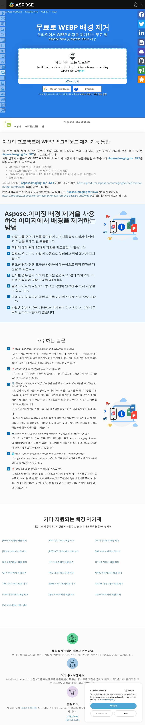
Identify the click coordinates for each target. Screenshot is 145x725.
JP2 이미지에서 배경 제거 (107, 540)
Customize (101, 713)
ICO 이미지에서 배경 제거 (14, 605)
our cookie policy (108, 700)
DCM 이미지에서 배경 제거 (15, 594)
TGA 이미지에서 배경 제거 (15, 583)
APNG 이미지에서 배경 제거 (108, 572)
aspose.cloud (79, 39)
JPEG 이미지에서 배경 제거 (61, 540)
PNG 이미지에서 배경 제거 (61, 572)
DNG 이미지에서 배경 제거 (108, 594)
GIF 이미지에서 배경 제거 (14, 572)
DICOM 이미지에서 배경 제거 (109, 583)
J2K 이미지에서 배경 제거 (14, 551)
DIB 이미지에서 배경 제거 (14, 562)
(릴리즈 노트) (72, 719)
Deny (125, 713)
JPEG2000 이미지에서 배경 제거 (64, 551)
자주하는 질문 (31, 126)
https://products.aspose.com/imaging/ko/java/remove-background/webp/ (47, 195)
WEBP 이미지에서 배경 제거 (62, 583)
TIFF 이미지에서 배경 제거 (61, 562)
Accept (113, 706)
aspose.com (57, 39)
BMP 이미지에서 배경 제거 (108, 551)
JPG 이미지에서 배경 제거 (14, 540)
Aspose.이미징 (29, 707)
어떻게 (17, 126)
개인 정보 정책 (100, 94)
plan (81, 70)
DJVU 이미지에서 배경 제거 (62, 594)
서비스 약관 (85, 94)
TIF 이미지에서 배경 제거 (107, 562)
